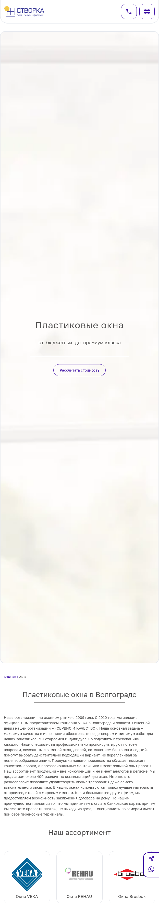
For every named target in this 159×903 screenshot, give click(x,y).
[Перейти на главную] (24, 11)
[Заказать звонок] (129, 11)
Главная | (11, 676)
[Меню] (147, 11)
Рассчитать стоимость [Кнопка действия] (79, 370)
